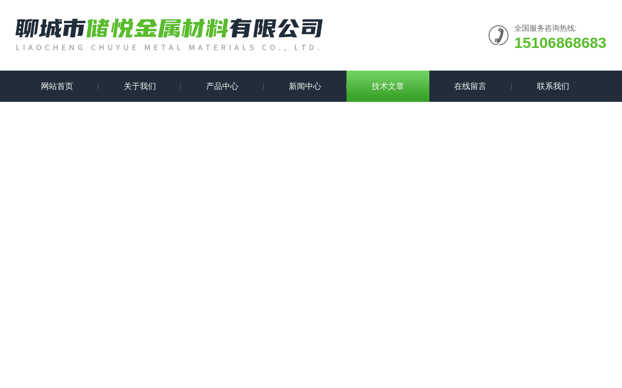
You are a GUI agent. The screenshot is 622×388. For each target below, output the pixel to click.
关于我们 (140, 86)
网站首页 (57, 86)
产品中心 (222, 86)
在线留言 (470, 86)
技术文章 (388, 86)
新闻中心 (305, 86)
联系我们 (553, 86)
